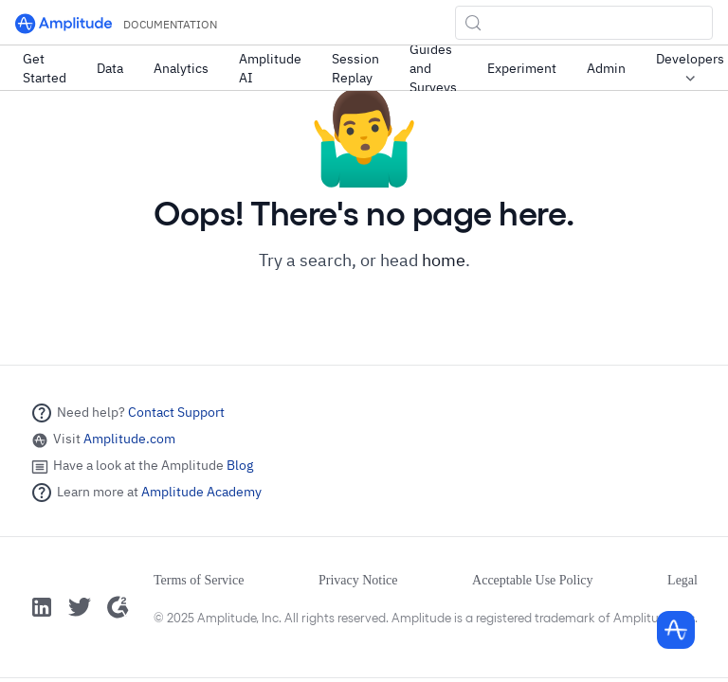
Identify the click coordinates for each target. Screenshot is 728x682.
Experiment (521, 68)
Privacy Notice (358, 580)
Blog (240, 465)
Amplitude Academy (201, 491)
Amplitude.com (129, 438)
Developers (690, 69)
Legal (682, 580)
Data (110, 68)
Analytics (181, 68)
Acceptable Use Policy (532, 580)
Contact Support (176, 412)
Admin (606, 68)
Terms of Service (199, 580)
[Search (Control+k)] (584, 23)
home (443, 260)
